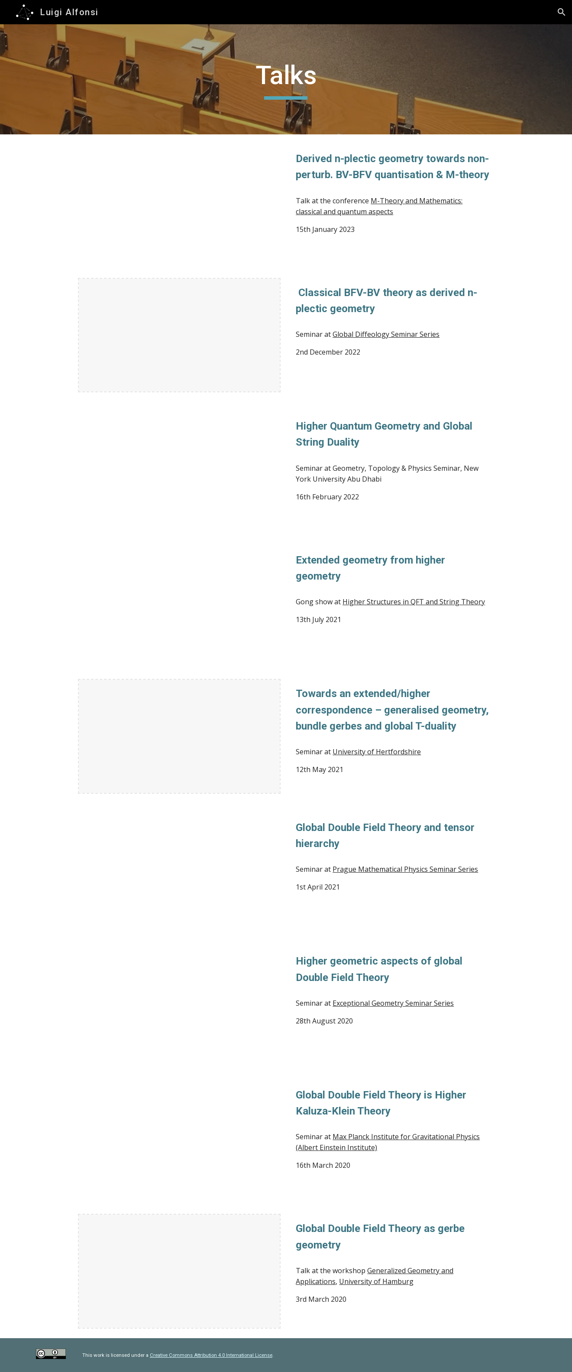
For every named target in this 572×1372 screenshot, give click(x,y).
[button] (561, 12)
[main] (286, 79)
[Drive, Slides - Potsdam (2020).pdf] (179, 1137)
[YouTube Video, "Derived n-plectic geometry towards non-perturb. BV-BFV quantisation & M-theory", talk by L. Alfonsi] (179, 201)
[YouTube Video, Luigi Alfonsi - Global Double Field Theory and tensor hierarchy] (179, 870)
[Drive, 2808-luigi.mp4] (179, 1003)
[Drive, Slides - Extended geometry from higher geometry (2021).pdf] (179, 468)
